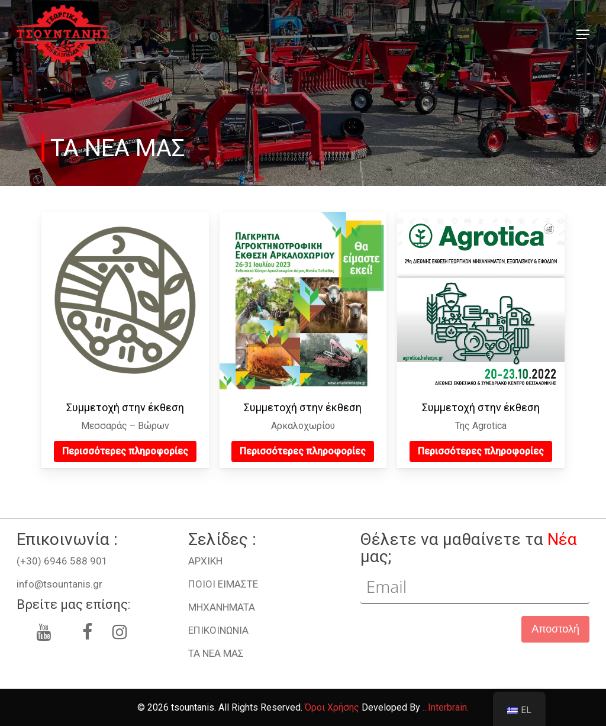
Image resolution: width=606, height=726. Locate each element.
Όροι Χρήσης (332, 707)
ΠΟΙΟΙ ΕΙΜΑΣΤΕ (222, 584)
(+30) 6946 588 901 (62, 561)
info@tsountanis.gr (59, 584)
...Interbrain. (446, 707)
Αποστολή (555, 629)
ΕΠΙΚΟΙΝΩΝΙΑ (218, 630)
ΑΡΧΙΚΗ (205, 561)
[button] (582, 34)
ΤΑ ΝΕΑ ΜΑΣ (216, 653)
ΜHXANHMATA (221, 607)
